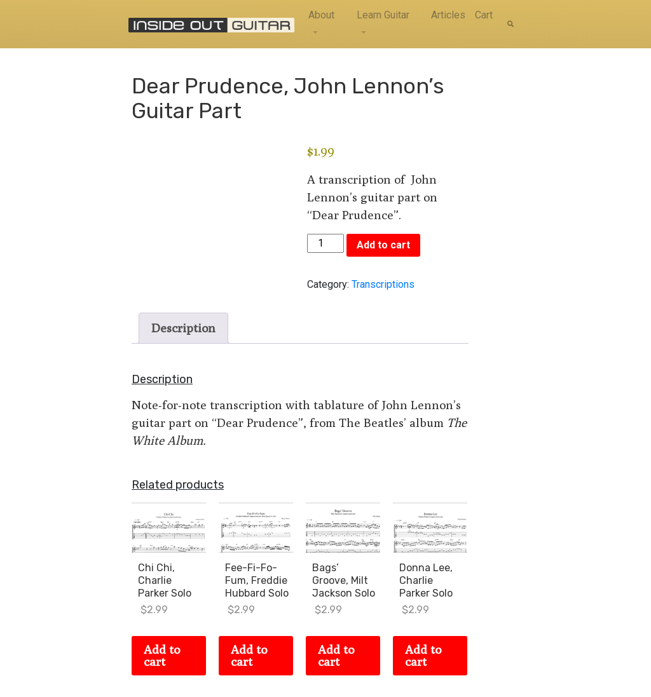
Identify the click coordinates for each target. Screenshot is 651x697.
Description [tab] (183, 328)
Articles (448, 15)
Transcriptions (383, 284)
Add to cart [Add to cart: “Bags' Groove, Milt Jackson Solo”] (336, 655)
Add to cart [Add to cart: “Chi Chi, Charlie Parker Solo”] (162, 655)
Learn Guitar (383, 15)
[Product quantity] (325, 243)
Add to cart (383, 245)
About (321, 15)
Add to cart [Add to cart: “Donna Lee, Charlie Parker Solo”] (423, 655)
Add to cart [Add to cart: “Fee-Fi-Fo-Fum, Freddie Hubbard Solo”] (249, 655)
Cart (484, 15)
